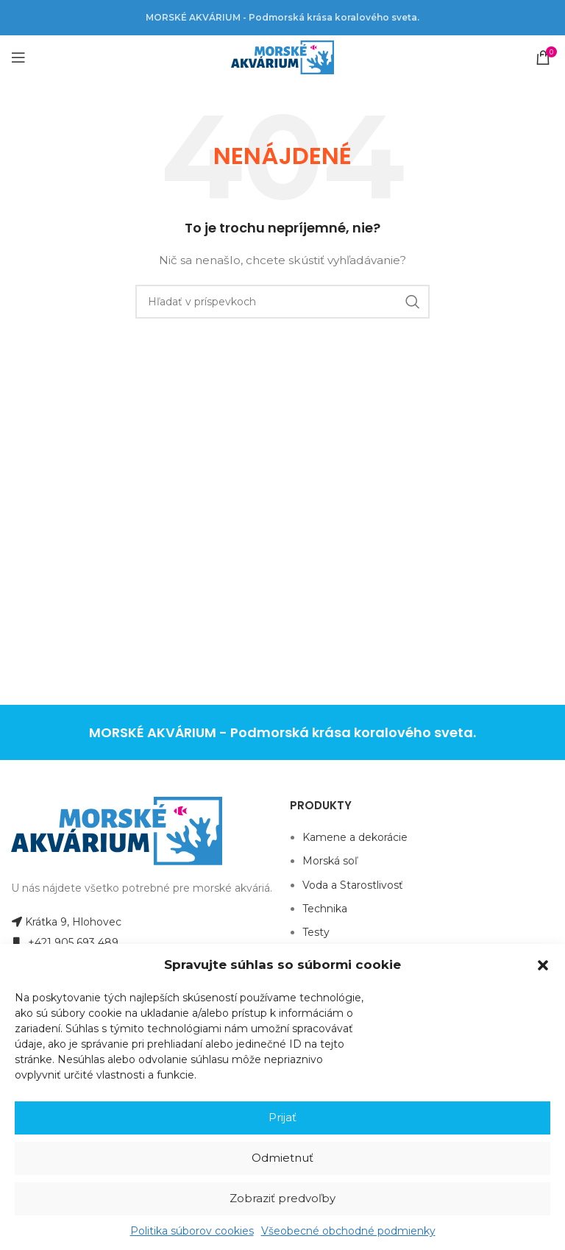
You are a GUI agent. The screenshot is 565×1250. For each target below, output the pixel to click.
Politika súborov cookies (192, 1230)
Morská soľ (330, 860)
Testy (316, 932)
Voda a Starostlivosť (352, 885)
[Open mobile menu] (18, 57)
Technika (324, 908)
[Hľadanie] (282, 302)
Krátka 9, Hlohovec (66, 921)
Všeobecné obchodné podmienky (348, 1230)
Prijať (282, 1117)
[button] (543, 965)
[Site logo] (282, 56)
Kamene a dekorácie (355, 837)
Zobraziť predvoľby (282, 1198)
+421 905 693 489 (64, 942)
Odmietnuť (282, 1158)
